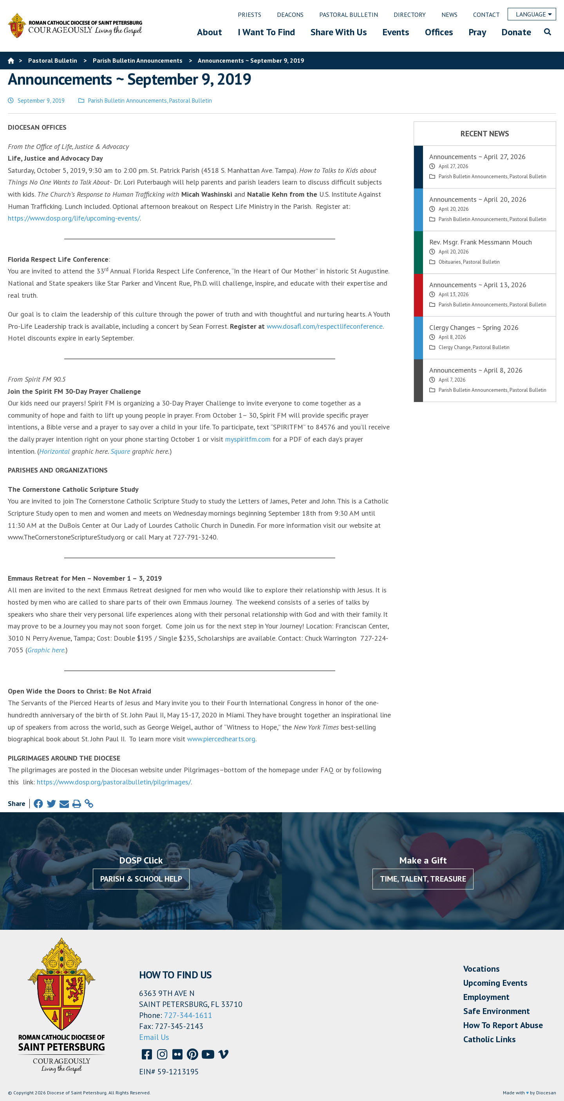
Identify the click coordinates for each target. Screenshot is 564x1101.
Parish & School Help (141, 879)
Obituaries (450, 262)
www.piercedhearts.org (221, 738)
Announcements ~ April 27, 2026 (477, 156)
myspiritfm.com (248, 439)
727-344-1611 (188, 1015)
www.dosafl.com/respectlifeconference (325, 326)
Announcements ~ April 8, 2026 (475, 370)
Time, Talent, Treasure (423, 879)
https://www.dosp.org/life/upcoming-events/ (74, 218)
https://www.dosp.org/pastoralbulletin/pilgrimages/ (114, 781)
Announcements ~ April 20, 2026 (477, 199)
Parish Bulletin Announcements (127, 100)
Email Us (154, 1037)
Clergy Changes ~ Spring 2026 (474, 327)
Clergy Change (455, 347)
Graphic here (45, 649)
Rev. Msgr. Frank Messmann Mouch (480, 241)
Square (120, 451)
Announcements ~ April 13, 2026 (477, 284)
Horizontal (54, 451)
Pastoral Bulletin (190, 100)
